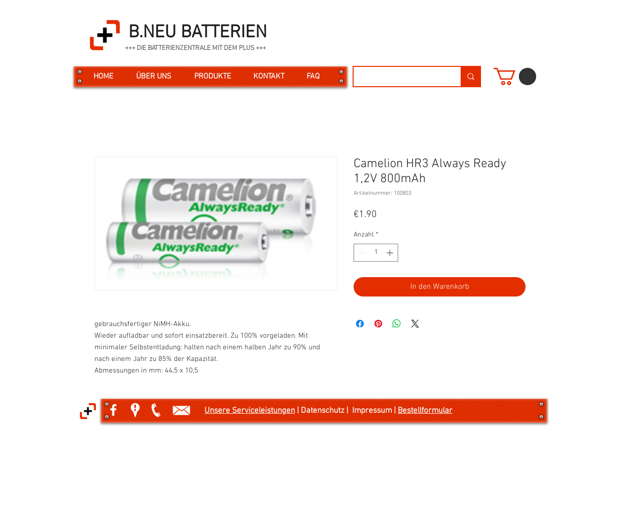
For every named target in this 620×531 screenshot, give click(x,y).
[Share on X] (415, 323)
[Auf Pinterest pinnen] (378, 323)
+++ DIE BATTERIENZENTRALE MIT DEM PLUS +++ (195, 48)
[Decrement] (361, 252)
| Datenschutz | (323, 411)
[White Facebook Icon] (113, 410)
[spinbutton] (376, 252)
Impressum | (375, 411)
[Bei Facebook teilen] (360, 323)
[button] (515, 76)
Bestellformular (425, 411)
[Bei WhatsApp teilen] (397, 323)
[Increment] (391, 252)
